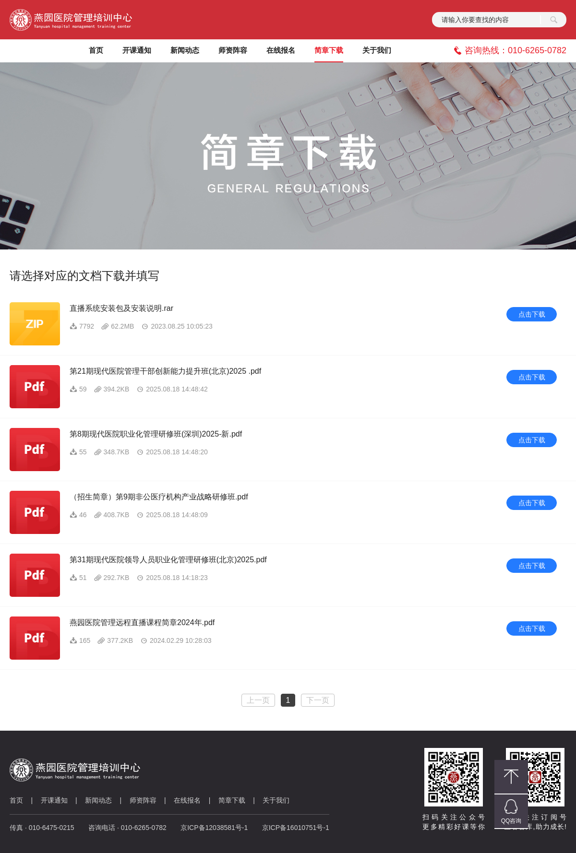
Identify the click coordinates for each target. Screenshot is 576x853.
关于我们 (276, 800)
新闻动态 (98, 800)
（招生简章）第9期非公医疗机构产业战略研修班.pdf (159, 497)
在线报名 (187, 800)
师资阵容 (143, 800)
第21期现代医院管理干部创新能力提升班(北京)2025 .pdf (165, 371)
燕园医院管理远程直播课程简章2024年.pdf (142, 622)
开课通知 (54, 800)
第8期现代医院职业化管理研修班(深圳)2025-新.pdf (156, 434)
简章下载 (231, 800)
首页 (16, 800)
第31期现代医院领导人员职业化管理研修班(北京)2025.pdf (168, 560)
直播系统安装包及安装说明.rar (121, 308)
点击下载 (531, 314)
